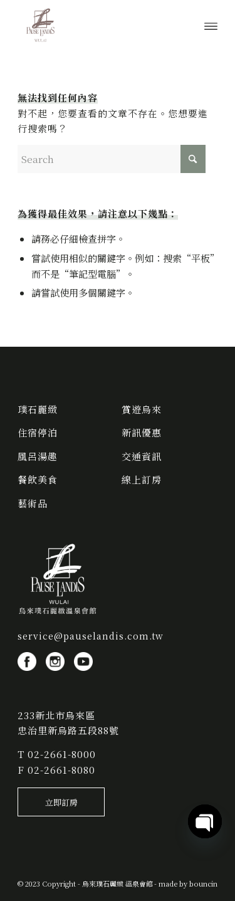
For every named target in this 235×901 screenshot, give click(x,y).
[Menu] (210, 25)
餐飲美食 (38, 479)
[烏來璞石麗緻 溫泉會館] (97, 25)
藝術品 (33, 503)
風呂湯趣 (38, 456)
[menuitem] (210, 25)
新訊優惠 (142, 432)
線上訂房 (142, 479)
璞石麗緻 (38, 409)
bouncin (203, 883)
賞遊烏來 (142, 409)
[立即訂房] (61, 802)
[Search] (112, 159)
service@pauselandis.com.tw (91, 636)
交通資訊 (142, 456)
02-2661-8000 (62, 754)
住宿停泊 (38, 432)
